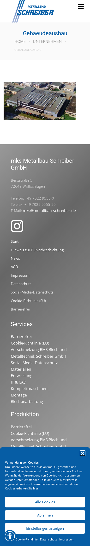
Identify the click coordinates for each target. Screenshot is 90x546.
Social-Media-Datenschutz (32, 292)
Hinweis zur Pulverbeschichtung (37, 249)
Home (20, 41)
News (15, 258)
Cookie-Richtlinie (27, 539)
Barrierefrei (20, 309)
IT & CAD (18, 382)
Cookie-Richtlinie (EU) (28, 300)
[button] (82, 453)
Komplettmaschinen (29, 388)
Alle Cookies (45, 502)
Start (14, 241)
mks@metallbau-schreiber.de (49, 210)
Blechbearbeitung (27, 401)
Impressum (66, 539)
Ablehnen (45, 515)
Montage (19, 395)
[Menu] (80, 6)
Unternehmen (47, 41)
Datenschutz (48, 539)
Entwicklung (21, 375)
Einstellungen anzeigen (45, 528)
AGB (14, 266)
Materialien (21, 369)
